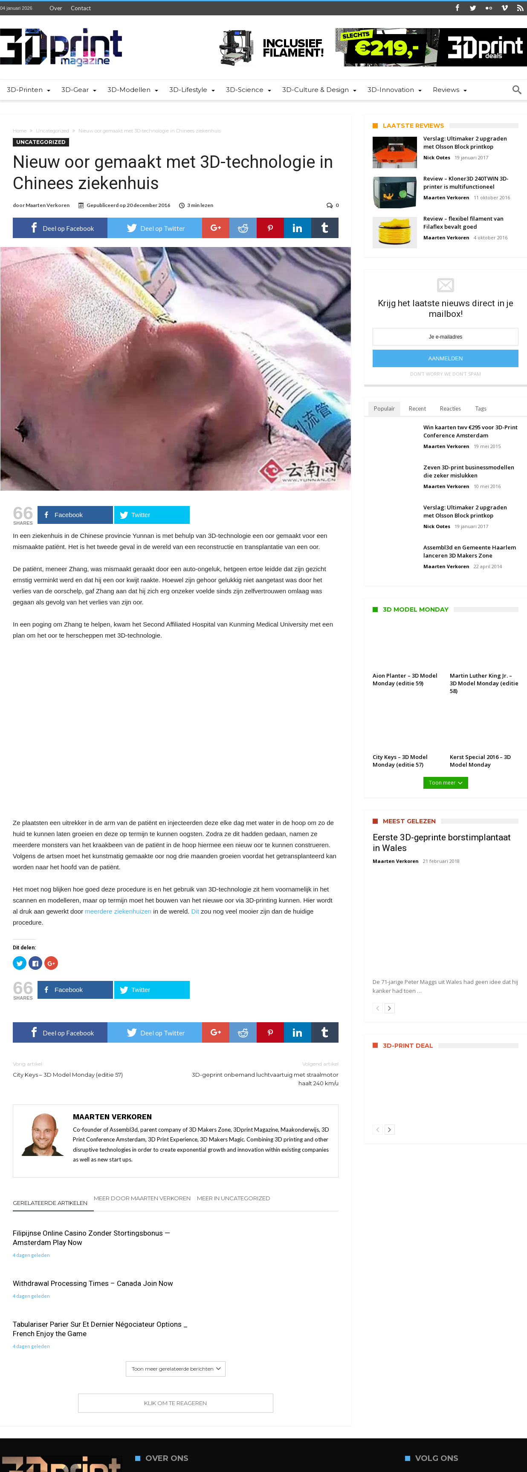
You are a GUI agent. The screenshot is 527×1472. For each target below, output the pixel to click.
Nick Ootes (436, 157)
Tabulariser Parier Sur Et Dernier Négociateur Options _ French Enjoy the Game (286, 1243)
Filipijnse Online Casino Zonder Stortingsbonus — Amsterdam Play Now (62, 1243)
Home (19, 131)
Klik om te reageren (175, 1322)
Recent (417, 408)
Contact (81, 8)
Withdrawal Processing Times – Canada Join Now (175, 1239)
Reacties (450, 408)
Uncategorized (52, 131)
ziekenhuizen (133, 912)
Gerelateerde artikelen (50, 1203)
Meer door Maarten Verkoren (142, 1199)
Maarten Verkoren (47, 205)
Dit (195, 912)
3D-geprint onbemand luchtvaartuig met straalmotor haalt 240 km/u (263, 1074)
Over (55, 8)
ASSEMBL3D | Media (157, 1464)
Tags (480, 408)
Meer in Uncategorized (233, 1199)
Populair (384, 408)
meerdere (98, 912)
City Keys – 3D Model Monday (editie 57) (88, 1070)
